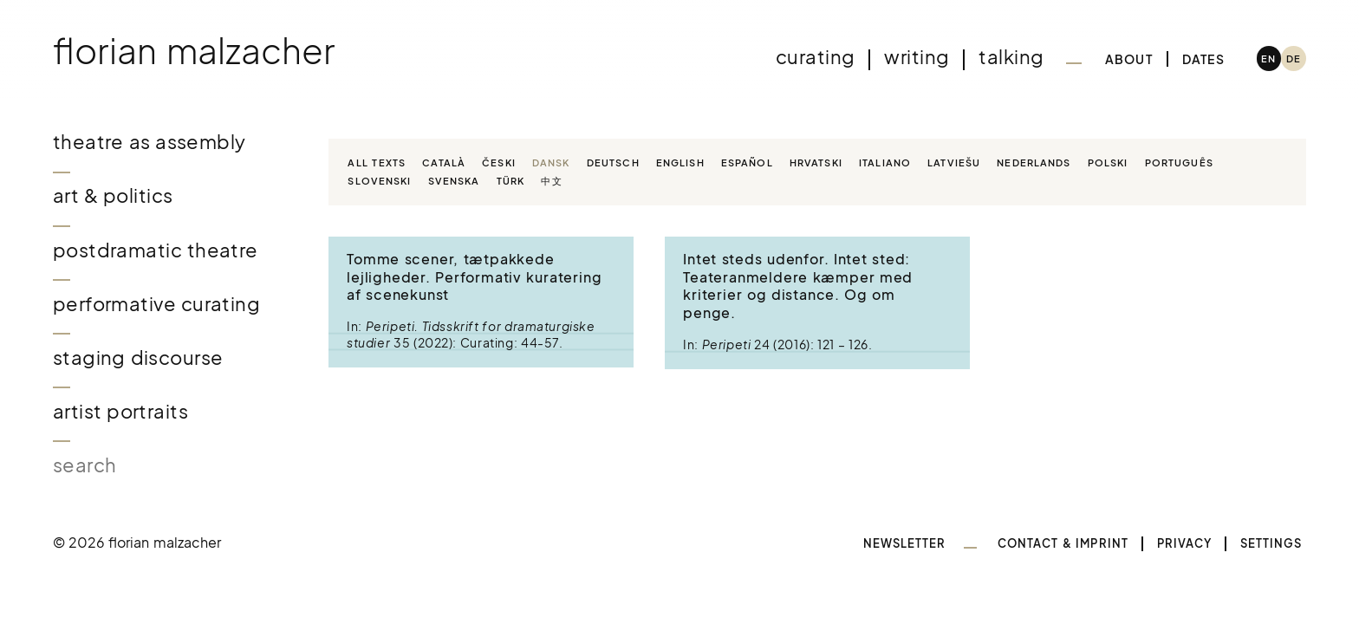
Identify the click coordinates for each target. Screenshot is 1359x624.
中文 (551, 180)
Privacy (1185, 543)
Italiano (885, 162)
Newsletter (904, 543)
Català (443, 162)
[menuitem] (1269, 58)
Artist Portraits (120, 411)
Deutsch (613, 162)
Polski (1108, 162)
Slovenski (379, 180)
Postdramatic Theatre (155, 250)
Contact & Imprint (1063, 543)
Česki (499, 162)
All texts (377, 162)
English (680, 162)
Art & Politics (113, 195)
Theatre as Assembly (149, 141)
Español (747, 162)
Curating (815, 56)
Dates (1203, 59)
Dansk (551, 162)
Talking (1011, 56)
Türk (510, 180)
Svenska (454, 180)
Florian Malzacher (194, 50)
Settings (1271, 543)
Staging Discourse (138, 357)
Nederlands (1033, 162)
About (1129, 59)
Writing (916, 56)
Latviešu (953, 162)
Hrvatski (816, 162)
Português (1179, 162)
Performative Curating (156, 303)
